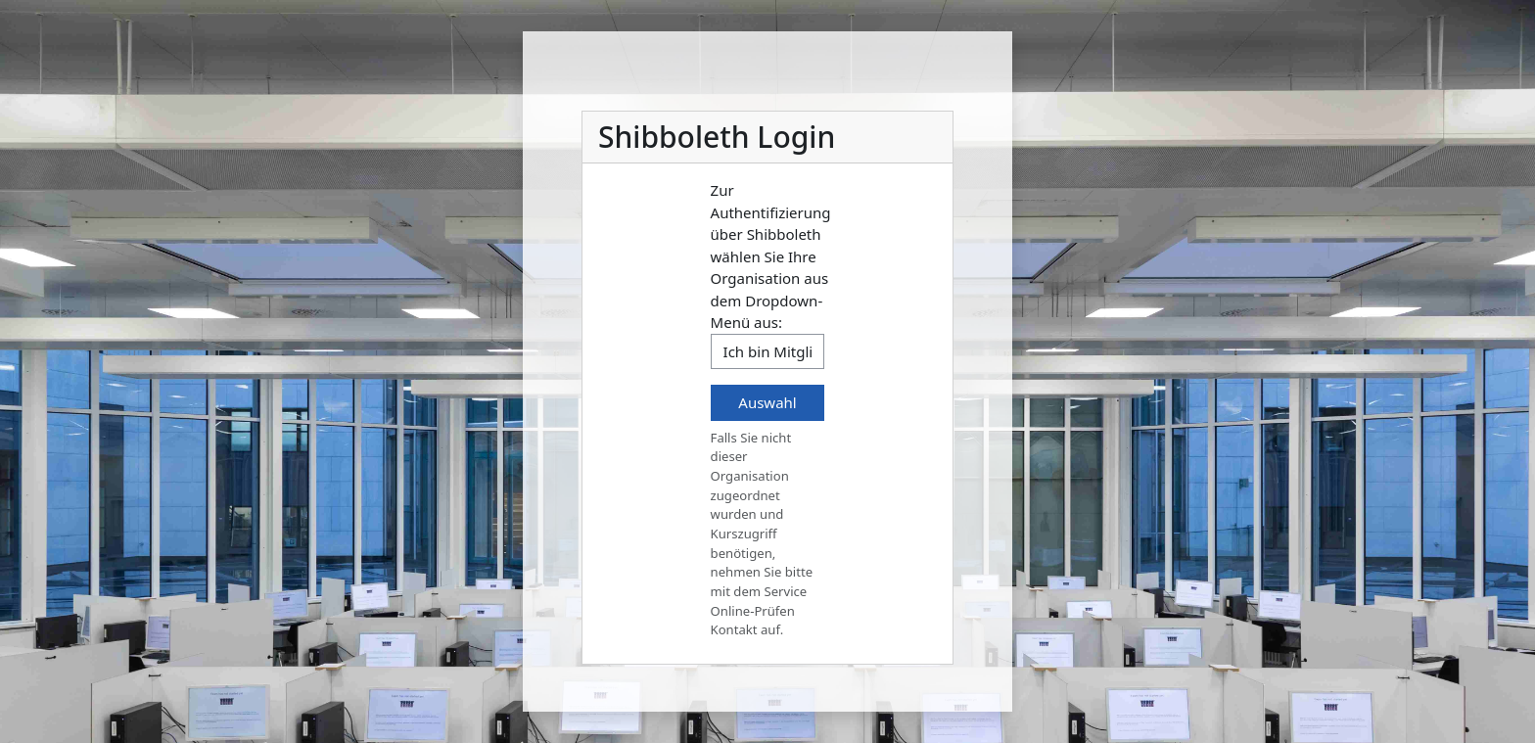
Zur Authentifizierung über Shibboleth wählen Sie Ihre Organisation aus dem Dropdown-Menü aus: (771, 256)
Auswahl (767, 402)
